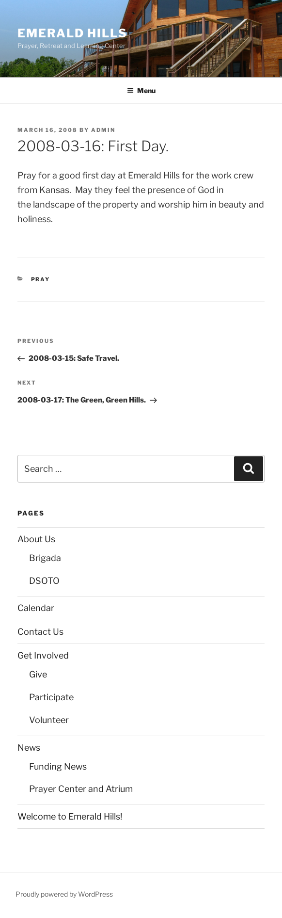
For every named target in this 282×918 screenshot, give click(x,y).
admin (103, 130)
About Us (36, 539)
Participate (51, 697)
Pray (40, 279)
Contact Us (40, 632)
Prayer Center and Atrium (81, 789)
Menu (141, 90)
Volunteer (49, 720)
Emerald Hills (72, 33)
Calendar (35, 608)
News (28, 747)
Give (38, 674)
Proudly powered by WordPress (64, 894)
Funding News (58, 766)
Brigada (45, 558)
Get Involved (43, 655)
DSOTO (44, 581)
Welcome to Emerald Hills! (69, 816)
